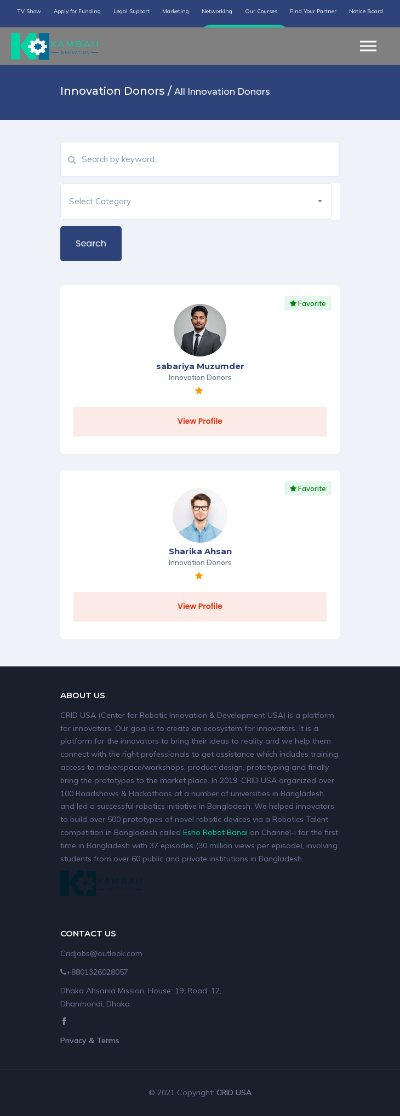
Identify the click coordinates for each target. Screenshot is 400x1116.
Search (91, 243)
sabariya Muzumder (200, 366)
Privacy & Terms (89, 1040)
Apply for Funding (77, 11)
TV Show (29, 11)
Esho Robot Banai (215, 832)
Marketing (175, 11)
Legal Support (131, 11)
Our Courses (261, 11)
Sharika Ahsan (200, 551)
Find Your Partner (313, 11)
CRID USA (234, 1092)
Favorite (308, 303)
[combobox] (196, 201)
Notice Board (366, 11)
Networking (217, 11)
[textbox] (196, 201)
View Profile (200, 421)
